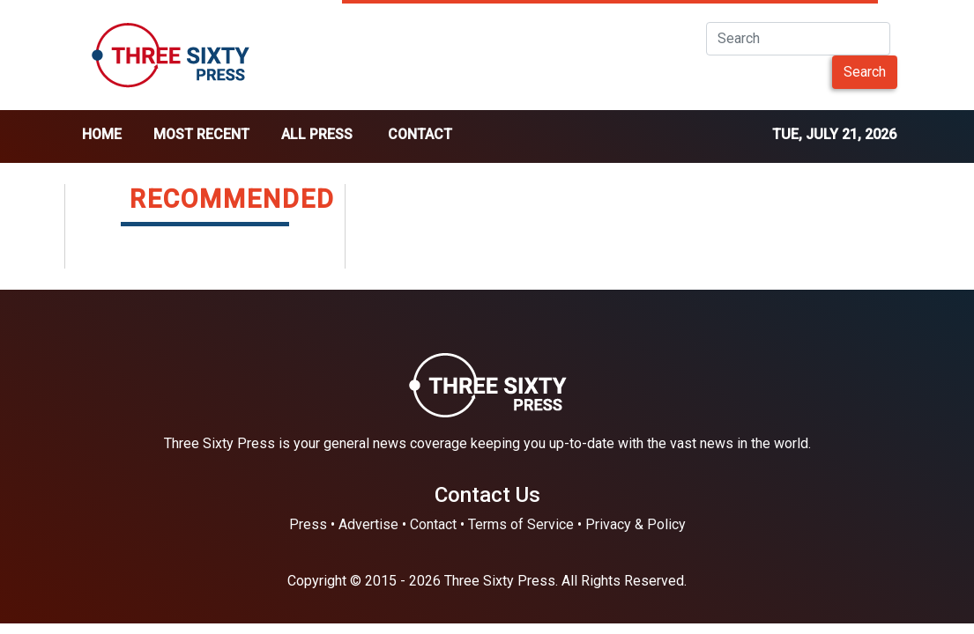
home (102, 134)
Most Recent (201, 134)
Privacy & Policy (635, 524)
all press (317, 134)
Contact (420, 134)
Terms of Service (521, 524)
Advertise (368, 524)
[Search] (798, 38)
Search (865, 71)
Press (308, 524)
